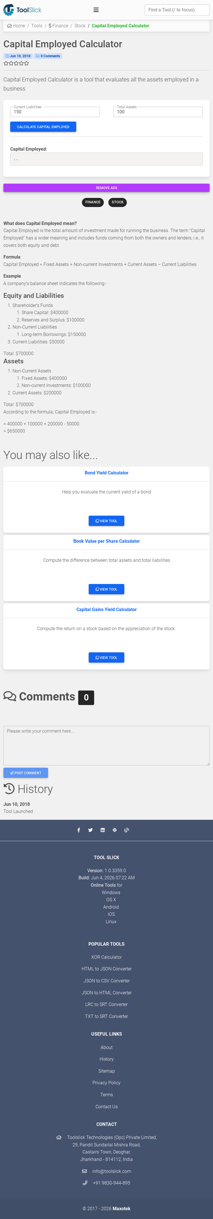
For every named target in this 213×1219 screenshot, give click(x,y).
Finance (58, 25)
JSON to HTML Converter (107, 992)
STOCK (117, 202)
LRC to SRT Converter (106, 1004)
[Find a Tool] (177, 10)
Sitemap (106, 1071)
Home (16, 25)
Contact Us (107, 1106)
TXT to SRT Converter (106, 1016)
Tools (36, 25)
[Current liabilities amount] (55, 112)
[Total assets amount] (158, 112)
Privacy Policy (106, 1082)
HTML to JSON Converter (107, 969)
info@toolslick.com (106, 1171)
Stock (80, 25)
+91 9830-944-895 (106, 1183)
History (107, 1059)
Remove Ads (106, 188)
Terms (106, 1094)
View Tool (106, 521)
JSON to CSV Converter (107, 981)
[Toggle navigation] (96, 10)
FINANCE (92, 202)
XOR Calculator (106, 957)
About (107, 1047)
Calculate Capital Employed (43, 127)
